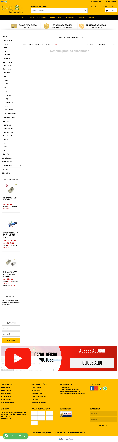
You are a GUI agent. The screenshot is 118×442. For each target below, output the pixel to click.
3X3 (5, 147)
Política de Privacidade (39, 403)
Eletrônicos (42, 17)
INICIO (23, 17)
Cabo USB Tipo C (8, 132)
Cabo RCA (6, 139)
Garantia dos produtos (39, 396)
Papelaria (81, 17)
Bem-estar (92, 17)
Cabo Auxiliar (7, 65)
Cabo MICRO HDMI (10, 114)
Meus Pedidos (104, 7)
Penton (8, 95)
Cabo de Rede (7, 40)
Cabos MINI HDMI (9, 117)
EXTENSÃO (7, 125)
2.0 (5, 88)
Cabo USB (6, 121)
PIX (7, 99)
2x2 (5, 143)
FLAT (6, 106)
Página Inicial (6, 387)
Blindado (7, 55)
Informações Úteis (39, 384)
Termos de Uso (36, 390)
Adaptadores (55, 17)
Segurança (35, 399)
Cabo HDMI (6, 72)
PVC (6, 80)
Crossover (7, 58)
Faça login (45, 6)
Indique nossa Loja (8, 403)
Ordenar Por (91, 45)
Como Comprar (36, 387)
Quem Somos (95, 7)
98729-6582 (111, 1)
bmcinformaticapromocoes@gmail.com (72, 393)
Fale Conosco (113, 7)
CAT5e (6, 44)
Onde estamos (6, 399)
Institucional (7, 384)
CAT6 (5, 48)
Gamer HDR (9, 102)
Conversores (69, 17)
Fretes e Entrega (37, 393)
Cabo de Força (7, 62)
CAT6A (6, 51)
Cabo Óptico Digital (9, 136)
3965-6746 (96, 1)
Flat (6, 84)
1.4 (5, 76)
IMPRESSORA (8, 128)
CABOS (31, 17)
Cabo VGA (6, 154)
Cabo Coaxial (7, 69)
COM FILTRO (9, 110)
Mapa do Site (6, 393)
